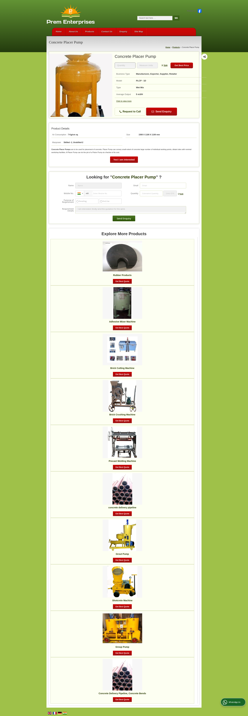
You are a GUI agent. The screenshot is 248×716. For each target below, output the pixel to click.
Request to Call (130, 111)
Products (89, 31)
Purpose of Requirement (68, 201)
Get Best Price (182, 65)
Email (135, 185)
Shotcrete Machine (122, 600)
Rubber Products (122, 275)
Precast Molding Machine (122, 461)
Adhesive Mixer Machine (122, 321)
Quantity (134, 193)
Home (59, 31)
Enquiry (123, 31)
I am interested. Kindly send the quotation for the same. (130, 210)
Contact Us (106, 31)
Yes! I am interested (124, 159)
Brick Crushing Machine (122, 414)
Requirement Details (68, 210)
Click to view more (123, 101)
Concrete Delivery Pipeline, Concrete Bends (122, 693)
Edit (164, 65)
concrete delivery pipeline (122, 507)
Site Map (138, 31)
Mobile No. (69, 193)
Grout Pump (122, 554)
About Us (73, 31)
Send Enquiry (161, 111)
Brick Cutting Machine (122, 368)
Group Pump (122, 647)
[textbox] (147, 65)
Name (71, 185)
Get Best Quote (122, 281)
